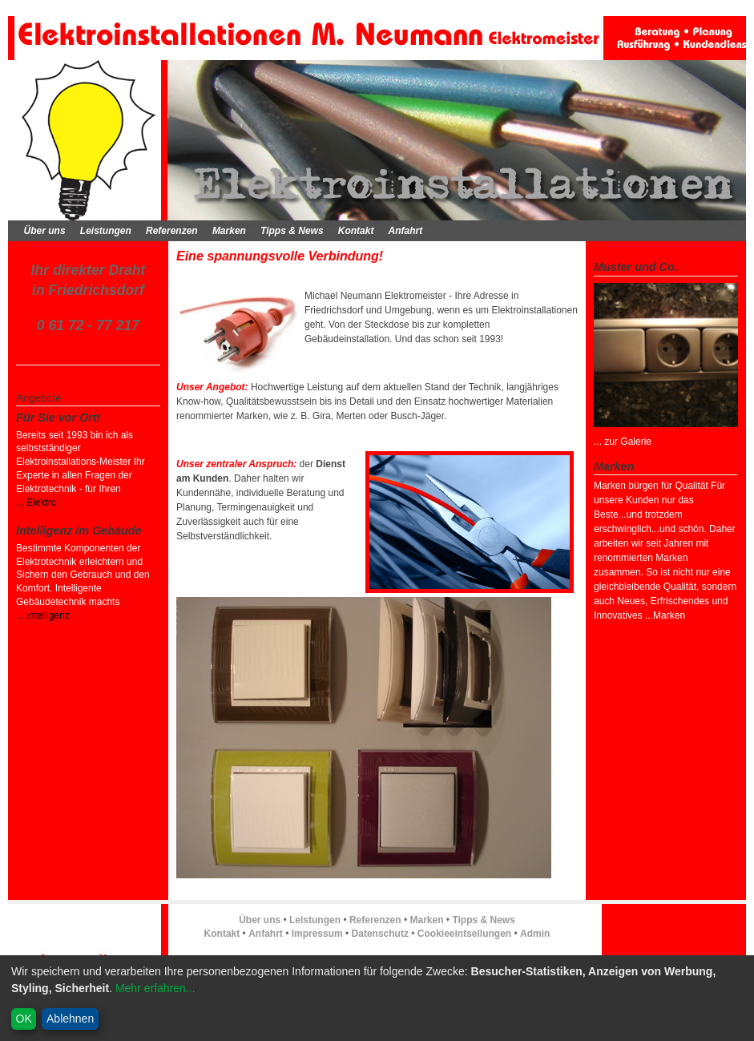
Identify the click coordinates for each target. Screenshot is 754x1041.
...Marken (664, 615)
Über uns (45, 230)
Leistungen (105, 230)
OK (24, 1018)
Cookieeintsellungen (464, 933)
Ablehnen (70, 1018)
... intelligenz (43, 615)
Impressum (317, 933)
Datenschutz (380, 933)
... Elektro (36, 502)
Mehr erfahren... (155, 988)
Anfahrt (406, 230)
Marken (229, 230)
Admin (535, 933)
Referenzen (172, 230)
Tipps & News (291, 230)
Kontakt (356, 230)
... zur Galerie (622, 441)
